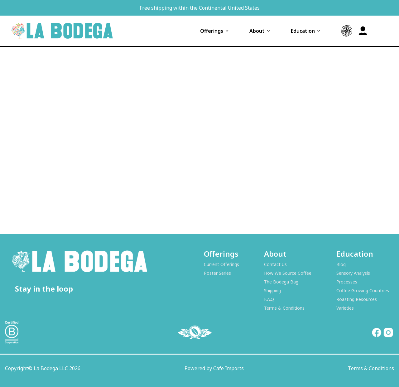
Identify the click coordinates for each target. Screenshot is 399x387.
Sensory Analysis (353, 273)
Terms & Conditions (284, 308)
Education (306, 30)
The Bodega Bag (281, 282)
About (260, 30)
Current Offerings (221, 264)
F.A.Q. (269, 299)
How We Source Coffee (287, 273)
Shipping (272, 290)
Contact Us (275, 264)
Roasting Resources (356, 299)
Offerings (214, 30)
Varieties (345, 308)
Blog (341, 264)
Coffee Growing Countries (362, 290)
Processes (346, 282)
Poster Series (217, 273)
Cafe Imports (228, 368)
